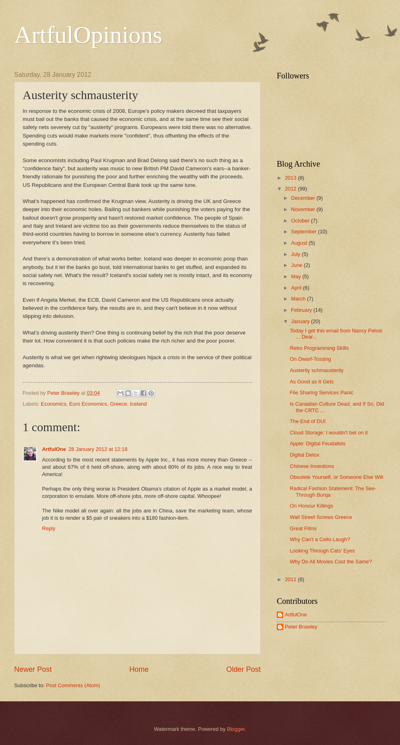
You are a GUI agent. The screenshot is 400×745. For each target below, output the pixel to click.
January (301, 321)
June (297, 265)
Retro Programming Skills (319, 348)
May (296, 276)
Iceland (138, 404)
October (301, 221)
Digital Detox (304, 455)
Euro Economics (88, 404)
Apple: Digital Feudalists (317, 443)
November (303, 209)
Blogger (236, 729)
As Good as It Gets (312, 382)
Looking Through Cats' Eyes (322, 551)
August (300, 243)
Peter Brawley (301, 627)
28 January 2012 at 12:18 (97, 449)
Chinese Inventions (312, 466)
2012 (291, 189)
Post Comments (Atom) (73, 685)
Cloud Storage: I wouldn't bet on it (329, 433)
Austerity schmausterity (316, 370)
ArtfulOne (54, 449)
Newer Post (33, 669)
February (302, 310)
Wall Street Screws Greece (321, 517)
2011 (291, 579)
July (296, 254)
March (299, 299)
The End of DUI (308, 421)
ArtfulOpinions (88, 34)
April (297, 288)
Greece (118, 404)
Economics (53, 404)
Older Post (243, 669)
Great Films (303, 528)
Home (139, 669)
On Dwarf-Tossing (310, 359)
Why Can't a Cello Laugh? (320, 539)
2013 (291, 178)
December (303, 198)
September (304, 232)
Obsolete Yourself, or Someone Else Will (336, 477)
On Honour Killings (311, 506)
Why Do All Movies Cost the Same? (331, 562)
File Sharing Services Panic (321, 392)
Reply (48, 528)
